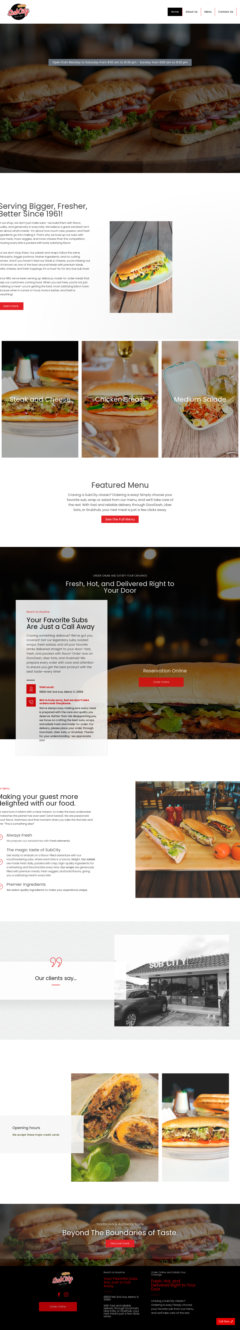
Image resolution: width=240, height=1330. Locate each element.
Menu (208, 12)
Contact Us (225, 12)
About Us (192, 12)
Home (175, 12)
